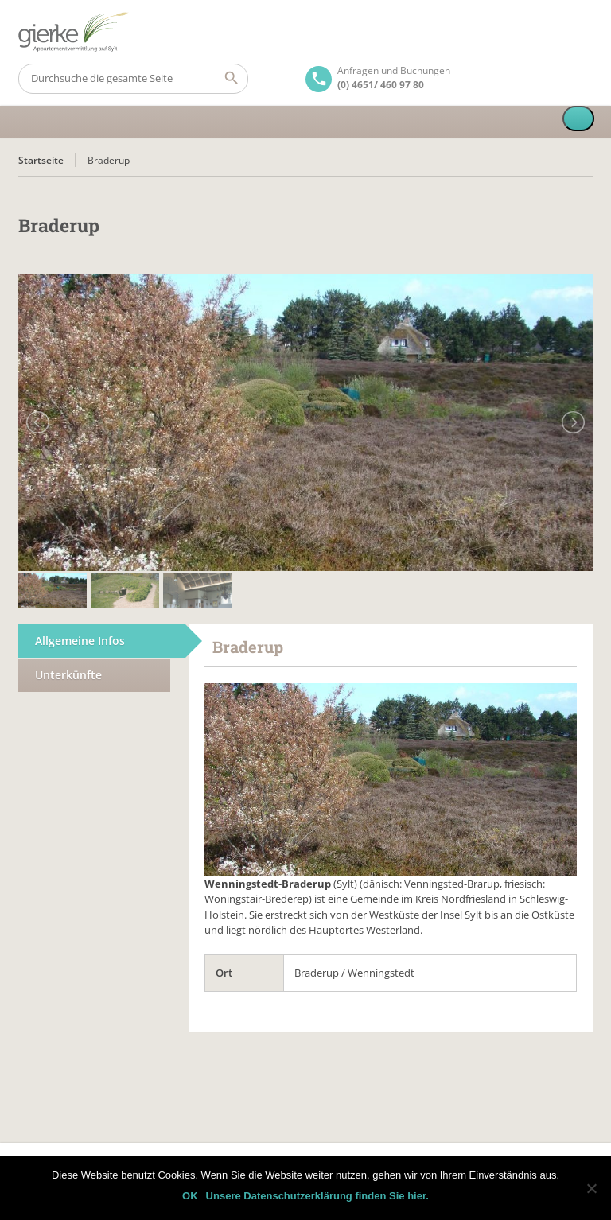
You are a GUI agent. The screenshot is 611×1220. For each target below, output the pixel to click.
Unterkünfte (68, 674)
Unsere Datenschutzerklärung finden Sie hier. (317, 1196)
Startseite (41, 160)
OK (190, 1196)
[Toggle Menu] (578, 118)
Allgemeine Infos (80, 640)
